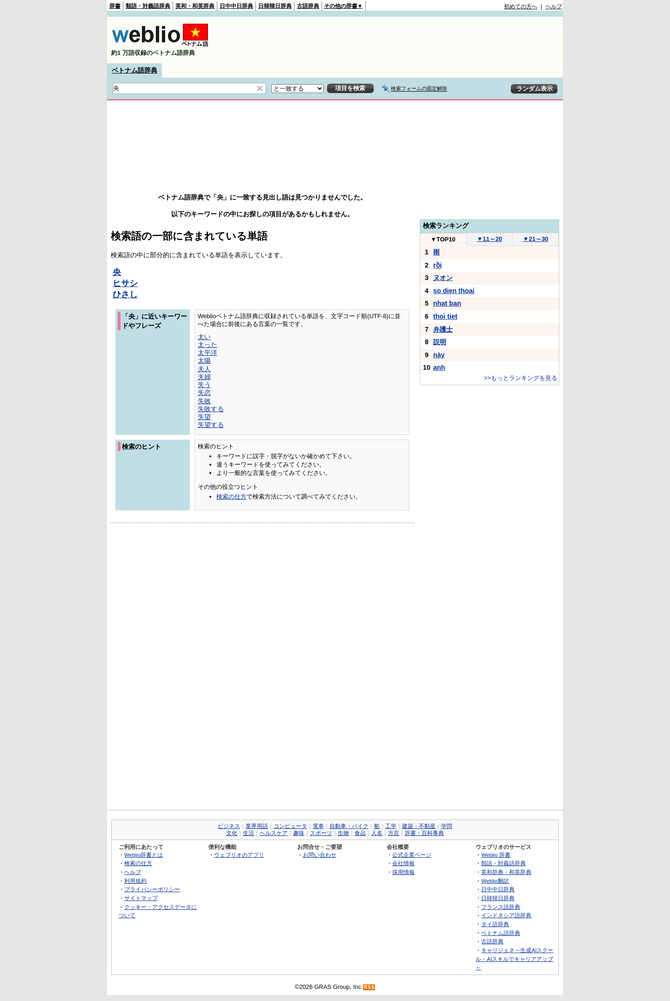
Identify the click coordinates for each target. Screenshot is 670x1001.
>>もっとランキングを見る (520, 377)
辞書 (115, 6)
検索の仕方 (231, 496)
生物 (343, 833)
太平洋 (207, 352)
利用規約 (135, 881)
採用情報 (403, 872)
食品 (360, 833)
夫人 (204, 369)
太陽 (204, 360)
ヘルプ (553, 6)
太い (204, 336)
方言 (393, 833)
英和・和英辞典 (194, 6)
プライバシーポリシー (152, 889)
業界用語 (257, 826)
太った (207, 344)
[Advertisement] (392, 40)
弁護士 (443, 329)
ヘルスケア (274, 833)
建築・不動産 (419, 826)
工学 (390, 826)
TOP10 (443, 239)
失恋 (204, 392)
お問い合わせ (319, 855)
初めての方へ (520, 6)
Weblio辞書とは (143, 855)
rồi (437, 265)
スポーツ (321, 833)
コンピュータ (290, 826)
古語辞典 (308, 6)
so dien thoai (454, 290)
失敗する (211, 409)
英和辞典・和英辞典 (506, 872)
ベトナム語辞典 (134, 70)
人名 (376, 833)
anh (439, 367)
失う (204, 384)
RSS (369, 987)
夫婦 (204, 376)
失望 (204, 416)
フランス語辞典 (500, 907)
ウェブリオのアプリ (239, 855)
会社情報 (403, 863)
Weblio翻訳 (495, 881)
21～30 (536, 238)
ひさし (125, 294)
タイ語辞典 (495, 924)
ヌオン (443, 277)
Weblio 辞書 (495, 855)
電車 (318, 826)
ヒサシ (125, 283)
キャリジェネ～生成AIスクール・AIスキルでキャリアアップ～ (514, 958)
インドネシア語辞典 (506, 915)
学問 (446, 826)
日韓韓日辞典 (275, 6)
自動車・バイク (348, 826)
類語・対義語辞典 (148, 6)
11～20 (489, 238)
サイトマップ (141, 898)
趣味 (298, 833)
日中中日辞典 (236, 6)
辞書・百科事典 (424, 833)
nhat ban (447, 303)
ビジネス (229, 826)
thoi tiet (445, 316)
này (439, 355)
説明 (439, 342)
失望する (211, 424)
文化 (231, 833)
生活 (248, 833)
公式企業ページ (411, 855)
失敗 (204, 401)
